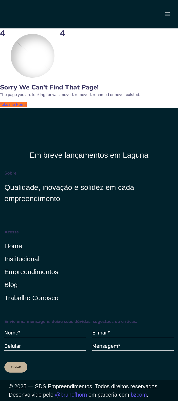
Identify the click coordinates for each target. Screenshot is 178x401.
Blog (11, 285)
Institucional (22, 259)
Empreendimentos (31, 272)
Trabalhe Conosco (31, 298)
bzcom (139, 395)
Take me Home (13, 104)
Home (13, 246)
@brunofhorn (71, 395)
